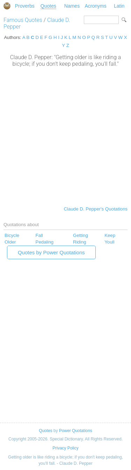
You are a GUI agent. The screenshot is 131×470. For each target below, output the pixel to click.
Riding (79, 242)
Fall (39, 235)
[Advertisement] (65, 136)
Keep (109, 235)
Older (10, 242)
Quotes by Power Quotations (51, 252)
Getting (80, 235)
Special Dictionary (6, 5)
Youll (109, 242)
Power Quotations (75, 430)
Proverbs (25, 6)
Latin (119, 6)
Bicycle (12, 235)
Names (72, 6)
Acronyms (95, 6)
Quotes (48, 6)
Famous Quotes (22, 20)
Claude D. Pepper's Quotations (96, 209)
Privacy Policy (65, 448)
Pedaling (45, 242)
